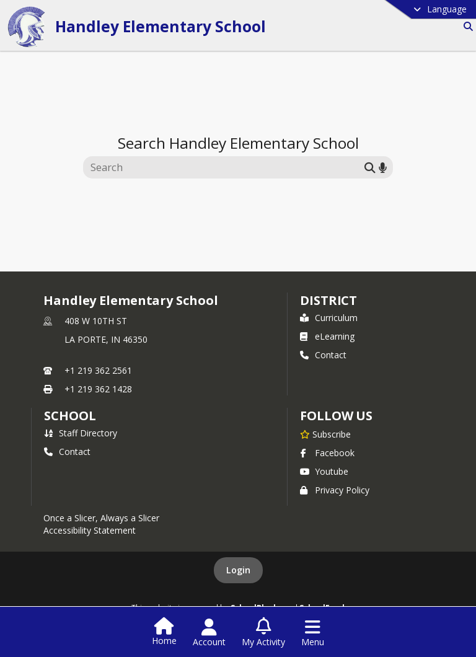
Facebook (327, 453)
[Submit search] (370, 167)
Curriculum (329, 318)
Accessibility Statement (89, 530)
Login (238, 570)
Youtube (324, 471)
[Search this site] (225, 167)
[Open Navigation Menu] (312, 632)
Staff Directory (80, 433)
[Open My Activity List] (263, 632)
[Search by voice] (383, 167)
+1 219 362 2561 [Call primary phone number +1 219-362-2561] (98, 370)
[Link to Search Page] (466, 26)
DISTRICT (328, 300)
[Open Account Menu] (209, 632)
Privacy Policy (334, 490)
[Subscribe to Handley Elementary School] (325, 434)
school (69, 415)
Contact (323, 355)
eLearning (327, 336)
